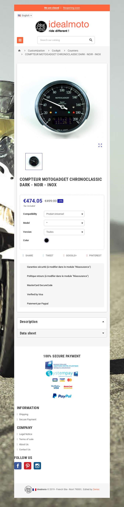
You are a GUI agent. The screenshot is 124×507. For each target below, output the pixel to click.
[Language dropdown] (24, 15)
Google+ (70, 255)
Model (25, 223)
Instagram (36, 466)
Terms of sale (25, 439)
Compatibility (29, 214)
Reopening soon (71, 7)
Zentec (96, 489)
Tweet (47, 255)
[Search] (66, 40)
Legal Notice (24, 434)
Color (25, 240)
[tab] (62, 322)
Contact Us (24, 449)
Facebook (17, 466)
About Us (23, 444)
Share (27, 255)
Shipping (22, 414)
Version (26, 231)
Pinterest (94, 255)
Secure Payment (27, 419)
